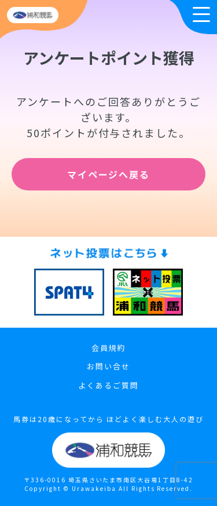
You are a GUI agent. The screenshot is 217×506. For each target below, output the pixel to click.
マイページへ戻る (108, 174)
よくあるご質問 (108, 385)
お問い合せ (108, 366)
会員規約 (108, 347)
